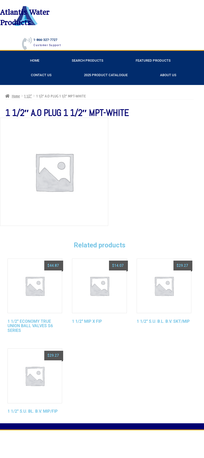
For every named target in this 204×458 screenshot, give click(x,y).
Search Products (87, 60)
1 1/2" (28, 96)
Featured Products (153, 60)
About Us (168, 75)
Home (34, 60)
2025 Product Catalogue (106, 75)
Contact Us (41, 75)
